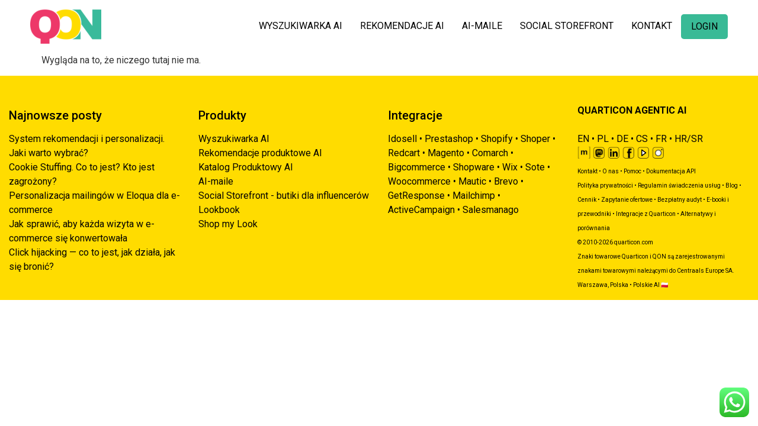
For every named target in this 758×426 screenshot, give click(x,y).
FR (661, 138)
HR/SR (689, 138)
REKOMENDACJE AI (402, 25)
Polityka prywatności (605, 185)
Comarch (490, 153)
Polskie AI (646, 285)
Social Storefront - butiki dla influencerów (283, 195)
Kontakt (587, 171)
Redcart (404, 153)
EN (583, 138)
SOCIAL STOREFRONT (567, 25)
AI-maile (215, 181)
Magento (446, 153)
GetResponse (416, 195)
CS (642, 138)
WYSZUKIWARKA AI (300, 25)
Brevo (506, 181)
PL (603, 138)
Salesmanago (490, 209)
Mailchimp (473, 195)
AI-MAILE (482, 25)
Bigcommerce (416, 167)
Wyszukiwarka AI (233, 138)
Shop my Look (228, 224)
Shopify (497, 138)
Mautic (472, 181)
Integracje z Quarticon (646, 214)
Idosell (402, 138)
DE (622, 138)
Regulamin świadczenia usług (679, 185)
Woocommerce (419, 181)
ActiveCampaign (421, 209)
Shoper (535, 138)
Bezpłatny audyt (679, 199)
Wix (510, 167)
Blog (731, 185)
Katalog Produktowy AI (245, 167)
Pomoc (632, 171)
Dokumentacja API (671, 171)
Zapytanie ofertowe (627, 199)
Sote (535, 167)
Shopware (473, 167)
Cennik (586, 199)
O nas (610, 171)
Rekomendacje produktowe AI (260, 153)
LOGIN (704, 26)
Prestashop (449, 138)
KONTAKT (651, 25)
